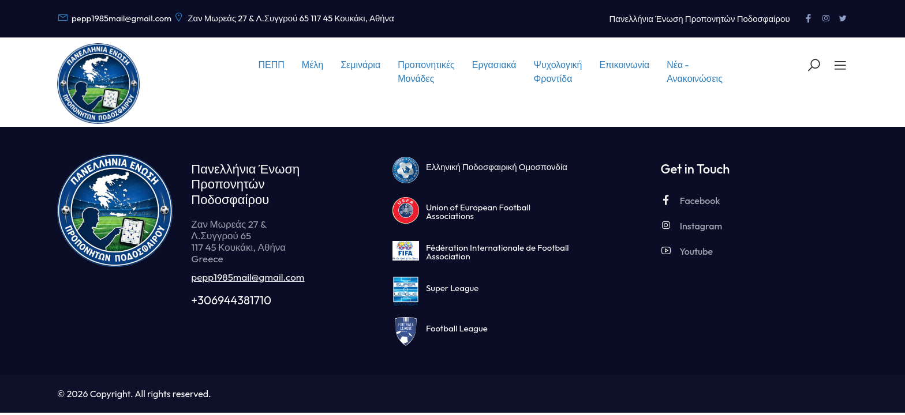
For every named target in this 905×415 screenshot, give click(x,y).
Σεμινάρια (360, 64)
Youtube (686, 251)
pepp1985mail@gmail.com (247, 277)
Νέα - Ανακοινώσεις (695, 71)
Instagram (691, 226)
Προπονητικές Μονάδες (426, 71)
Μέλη (312, 64)
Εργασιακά (494, 64)
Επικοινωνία (624, 64)
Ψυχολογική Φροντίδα (558, 71)
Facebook (690, 200)
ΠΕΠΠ (272, 64)
